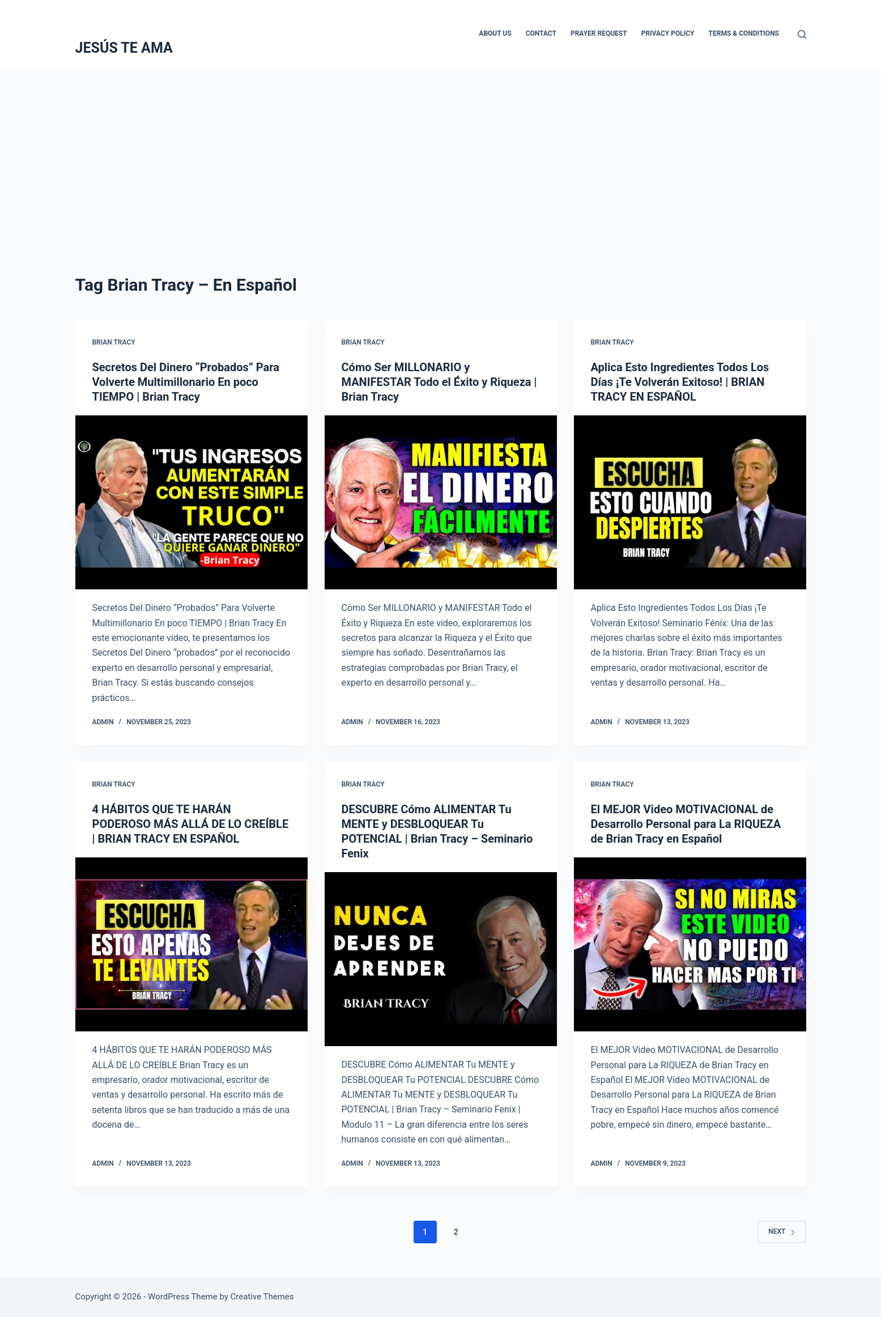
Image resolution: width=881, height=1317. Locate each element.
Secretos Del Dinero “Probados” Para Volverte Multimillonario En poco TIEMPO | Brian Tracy (186, 381)
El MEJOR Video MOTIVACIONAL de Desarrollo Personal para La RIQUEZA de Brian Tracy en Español (686, 824)
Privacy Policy (668, 33)
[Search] (802, 34)
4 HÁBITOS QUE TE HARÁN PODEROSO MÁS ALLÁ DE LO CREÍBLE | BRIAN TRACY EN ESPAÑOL (190, 824)
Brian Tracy (113, 342)
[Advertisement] (441, 153)
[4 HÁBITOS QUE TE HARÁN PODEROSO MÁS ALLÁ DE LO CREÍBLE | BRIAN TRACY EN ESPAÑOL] (191, 944)
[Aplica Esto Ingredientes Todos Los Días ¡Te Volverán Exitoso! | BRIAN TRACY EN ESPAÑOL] (690, 502)
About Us (495, 33)
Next (781, 1231)
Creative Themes (262, 1296)
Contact (541, 33)
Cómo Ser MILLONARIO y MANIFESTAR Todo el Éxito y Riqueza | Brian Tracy (439, 381)
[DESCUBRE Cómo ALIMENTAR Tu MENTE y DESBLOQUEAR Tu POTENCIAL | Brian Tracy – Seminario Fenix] (441, 959)
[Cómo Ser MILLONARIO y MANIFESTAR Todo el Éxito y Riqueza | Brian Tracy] (441, 502)
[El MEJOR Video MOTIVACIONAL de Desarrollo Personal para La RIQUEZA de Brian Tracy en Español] (690, 944)
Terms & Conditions (744, 33)
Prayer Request (599, 33)
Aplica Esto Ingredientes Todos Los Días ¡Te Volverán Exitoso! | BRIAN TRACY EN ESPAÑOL (680, 381)
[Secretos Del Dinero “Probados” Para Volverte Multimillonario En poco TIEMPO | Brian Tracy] (191, 502)
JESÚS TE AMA (124, 48)
